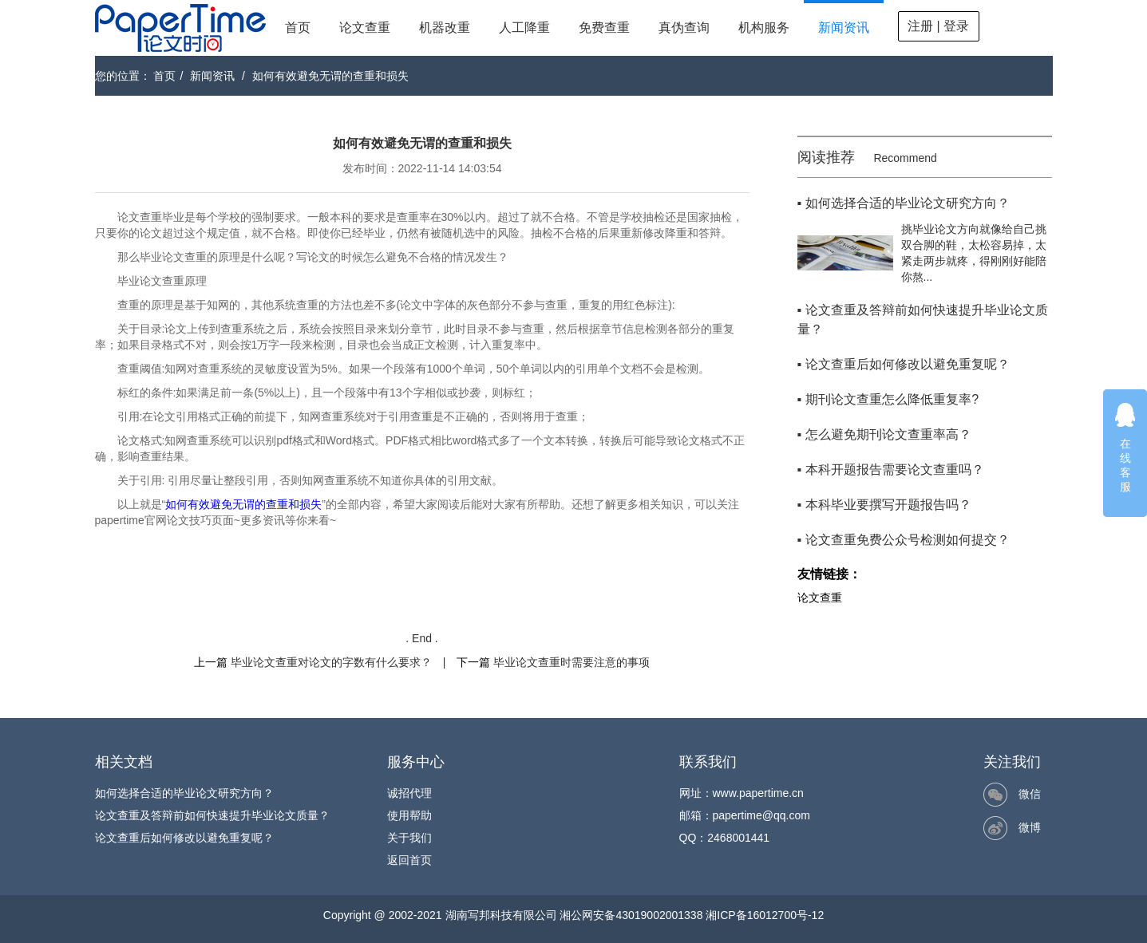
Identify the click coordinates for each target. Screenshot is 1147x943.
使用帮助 (409, 815)
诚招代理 (409, 793)
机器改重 (444, 27)
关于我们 (409, 837)
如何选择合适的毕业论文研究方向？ (184, 793)
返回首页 (409, 860)
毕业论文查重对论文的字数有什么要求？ (331, 662)
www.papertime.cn (758, 793)
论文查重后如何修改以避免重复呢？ (184, 837)
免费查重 (604, 27)
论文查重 (364, 27)
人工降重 (524, 27)
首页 (297, 27)
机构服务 (763, 27)
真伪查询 (684, 27)
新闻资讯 (843, 27)
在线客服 (1125, 447)
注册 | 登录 (938, 26)
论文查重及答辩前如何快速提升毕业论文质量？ (212, 815)
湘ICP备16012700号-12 (765, 915)
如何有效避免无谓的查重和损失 (330, 75)
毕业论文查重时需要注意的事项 (571, 662)
